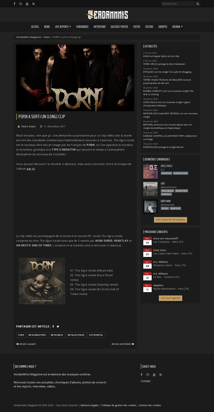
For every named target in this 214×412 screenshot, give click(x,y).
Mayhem (158, 285)
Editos (136, 26)
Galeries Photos (119, 26)
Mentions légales (89, 405)
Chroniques (82, 26)
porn (21, 335)
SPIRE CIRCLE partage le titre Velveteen (164, 64)
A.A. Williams (160, 261)
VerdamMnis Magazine (28, 37)
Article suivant (26, 344)
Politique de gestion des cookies (118, 405)
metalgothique (76, 335)
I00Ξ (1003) (166, 166)
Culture (149, 26)
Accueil (35, 26)
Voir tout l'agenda (170, 298)
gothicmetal (96, 335)
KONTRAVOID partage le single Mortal (163, 147)
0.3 (162, 169)
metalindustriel (37, 335)
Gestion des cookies (150, 405)
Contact (145, 381)
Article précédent (123, 344)
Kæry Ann (166, 201)
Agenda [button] (176, 26)
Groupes (162, 26)
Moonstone (167, 204)
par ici (31, 168)
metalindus (57, 335)
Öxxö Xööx (159, 250)
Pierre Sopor (28, 126)
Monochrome (169, 187)
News (47, 26)
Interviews (100, 26)
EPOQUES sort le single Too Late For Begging (167, 72)
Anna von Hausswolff (165, 238)
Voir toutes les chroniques (170, 219)
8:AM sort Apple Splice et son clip (161, 56)
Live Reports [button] (62, 26)
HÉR (163, 184)
